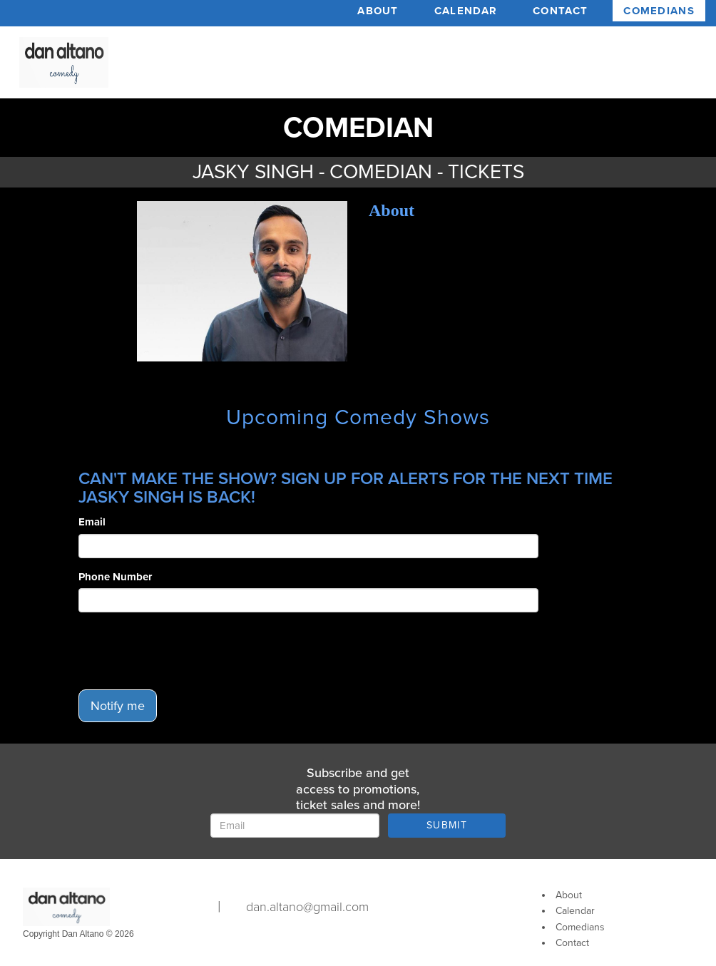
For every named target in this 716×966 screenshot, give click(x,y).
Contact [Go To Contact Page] (572, 943)
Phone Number (115, 576)
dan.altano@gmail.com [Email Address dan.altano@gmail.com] (307, 907)
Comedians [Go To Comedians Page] (580, 927)
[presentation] (186, 651)
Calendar (465, 10)
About (378, 10)
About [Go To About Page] (569, 895)
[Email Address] (294, 825)
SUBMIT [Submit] (446, 825)
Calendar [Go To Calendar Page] (575, 911)
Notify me (118, 706)
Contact (560, 10)
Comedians (659, 10)
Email (92, 521)
